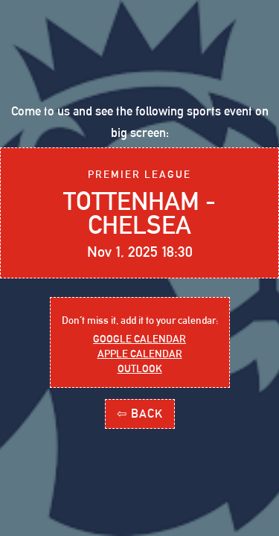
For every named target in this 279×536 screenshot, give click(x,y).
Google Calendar (139, 338)
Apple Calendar (139, 353)
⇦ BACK (140, 413)
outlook (140, 368)
